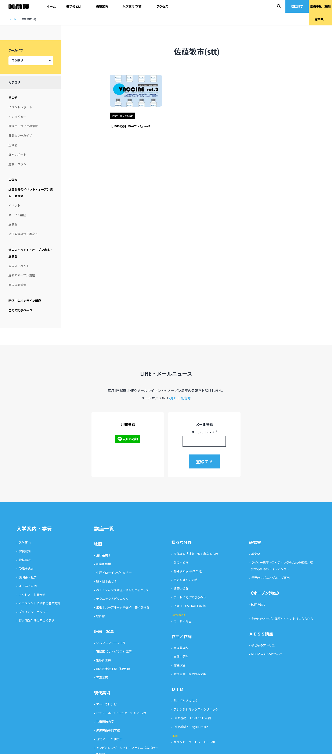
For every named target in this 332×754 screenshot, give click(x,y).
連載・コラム (17, 164)
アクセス (162, 6)
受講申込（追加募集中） (320, 12)
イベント (14, 205)
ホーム (51, 6)
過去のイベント (18, 266)
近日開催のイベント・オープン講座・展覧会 (30, 192)
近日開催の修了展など (23, 234)
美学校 (21, 6)
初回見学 (297, 6)
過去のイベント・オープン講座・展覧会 (30, 253)
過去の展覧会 (17, 285)
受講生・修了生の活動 (23, 126)
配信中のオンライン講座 (24, 300)
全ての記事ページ (20, 310)
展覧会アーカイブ (20, 135)
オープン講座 (17, 215)
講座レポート (17, 154)
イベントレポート (20, 107)
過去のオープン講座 (21, 275)
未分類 (12, 180)
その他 (12, 97)
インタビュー (17, 116)
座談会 (12, 145)
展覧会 (12, 224)
